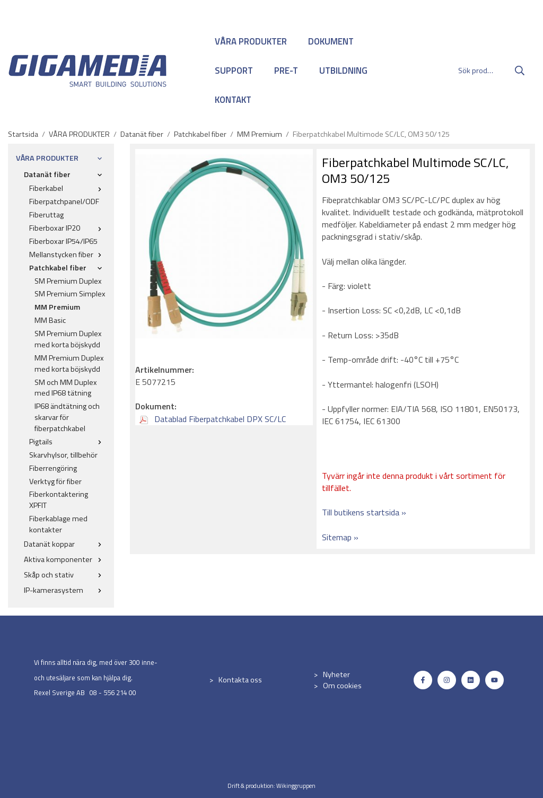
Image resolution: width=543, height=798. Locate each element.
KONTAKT (233, 100)
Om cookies (342, 685)
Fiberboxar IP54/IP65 (63, 241)
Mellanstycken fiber (67, 254)
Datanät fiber (65, 174)
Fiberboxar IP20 (67, 228)
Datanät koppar (65, 544)
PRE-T (286, 70)
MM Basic (50, 320)
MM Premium (57, 307)
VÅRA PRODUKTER (251, 41)
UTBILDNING (343, 70)
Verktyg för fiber (55, 481)
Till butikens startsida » (364, 512)
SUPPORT (234, 70)
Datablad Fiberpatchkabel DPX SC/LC (212, 419)
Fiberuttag (46, 215)
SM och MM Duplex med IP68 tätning (65, 387)
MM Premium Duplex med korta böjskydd (69, 363)
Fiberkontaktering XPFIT (58, 499)
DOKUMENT (331, 41)
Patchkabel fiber (67, 268)
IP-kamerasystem (65, 590)
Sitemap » (340, 537)
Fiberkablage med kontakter (58, 524)
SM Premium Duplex (68, 281)
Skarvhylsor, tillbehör (63, 455)
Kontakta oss (240, 680)
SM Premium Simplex (70, 294)
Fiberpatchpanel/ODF (64, 201)
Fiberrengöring (53, 468)
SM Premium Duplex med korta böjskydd (68, 339)
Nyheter (336, 674)
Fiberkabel (67, 188)
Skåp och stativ (65, 575)
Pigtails (67, 442)
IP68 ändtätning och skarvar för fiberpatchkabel (67, 417)
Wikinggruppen (296, 785)
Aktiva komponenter (65, 559)
